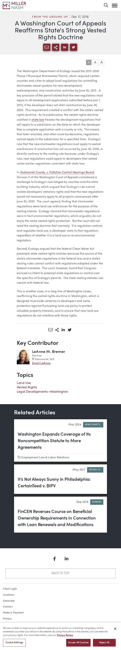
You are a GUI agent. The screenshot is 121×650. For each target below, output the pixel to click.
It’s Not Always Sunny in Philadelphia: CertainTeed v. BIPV (54, 482)
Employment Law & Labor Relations (45, 457)
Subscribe (9, 601)
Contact (8, 606)
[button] (114, 5)
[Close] (115, 630)
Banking (97, 502)
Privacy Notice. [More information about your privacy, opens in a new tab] (65, 637)
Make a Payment (13, 612)
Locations (8, 595)
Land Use (24, 383)
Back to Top (60, 573)
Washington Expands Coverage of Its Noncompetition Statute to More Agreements (54, 441)
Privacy (7, 618)
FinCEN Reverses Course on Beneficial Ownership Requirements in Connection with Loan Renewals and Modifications (56, 518)
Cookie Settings (14, 644)
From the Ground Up (50, 17)
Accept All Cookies (78, 644)
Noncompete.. (93, 425)
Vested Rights (27, 387)
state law (38, 119)
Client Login (10, 589)
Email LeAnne (41, 363)
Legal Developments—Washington (42, 391)
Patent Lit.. (95, 470)
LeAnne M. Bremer (48, 352)
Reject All (104, 644)
